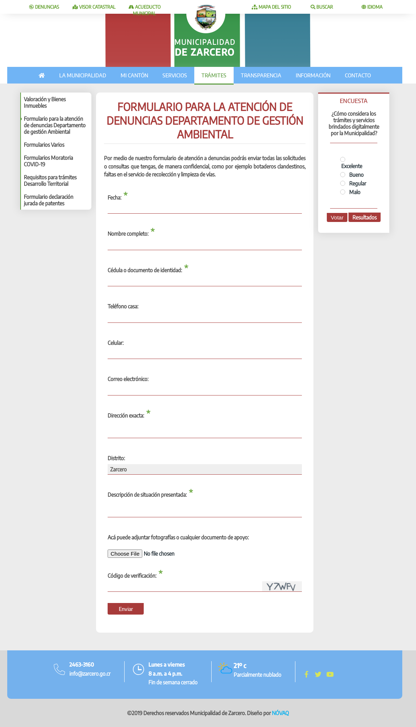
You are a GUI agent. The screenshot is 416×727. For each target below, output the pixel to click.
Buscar (322, 7)
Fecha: (114, 197)
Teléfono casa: (123, 306)
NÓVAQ (280, 713)
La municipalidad (82, 75)
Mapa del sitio (271, 7)
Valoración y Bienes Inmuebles (45, 102)
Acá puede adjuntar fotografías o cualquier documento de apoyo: (178, 537)
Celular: (116, 342)
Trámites (214, 75)
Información (313, 75)
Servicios (174, 75)
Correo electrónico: (128, 379)
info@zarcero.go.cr (89, 673)
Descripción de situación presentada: (147, 494)
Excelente (351, 163)
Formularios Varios (44, 144)
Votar (337, 217)
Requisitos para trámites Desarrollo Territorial (50, 180)
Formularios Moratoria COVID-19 (48, 160)
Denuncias (44, 7)
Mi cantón (134, 75)
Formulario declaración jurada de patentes (48, 199)
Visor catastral (94, 7)
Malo (350, 192)
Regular (353, 183)
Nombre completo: (128, 233)
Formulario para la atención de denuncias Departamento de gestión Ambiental (55, 125)
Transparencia (261, 75)
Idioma (371, 7)
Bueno (352, 174)
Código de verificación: (132, 575)
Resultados (364, 217)
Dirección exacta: (126, 415)
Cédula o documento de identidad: (145, 270)
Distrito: (116, 458)
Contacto (358, 75)
